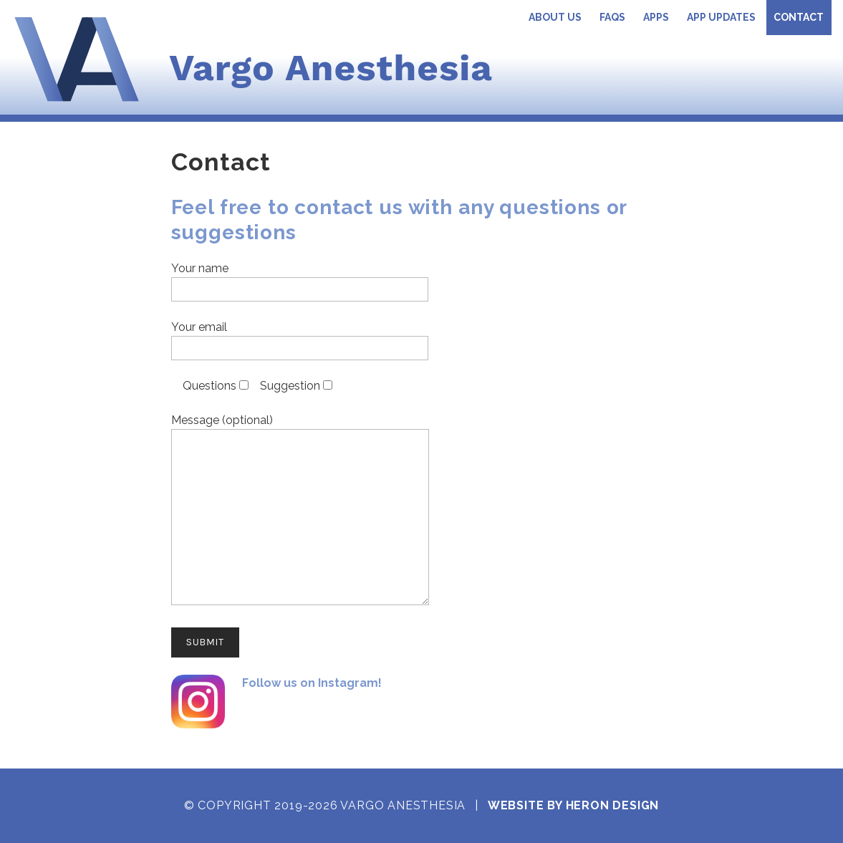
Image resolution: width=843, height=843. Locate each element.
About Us (555, 17)
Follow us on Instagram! (312, 683)
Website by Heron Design (573, 805)
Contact (799, 17)
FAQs (612, 17)
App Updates (721, 17)
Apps (656, 17)
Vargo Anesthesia (331, 67)
